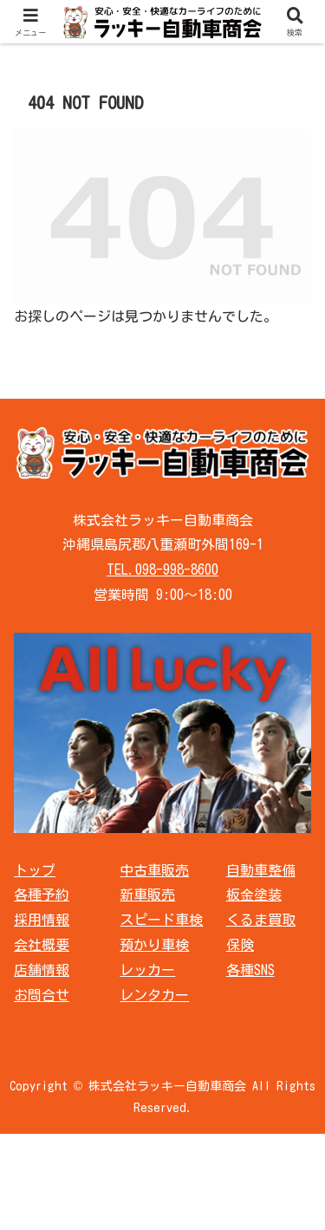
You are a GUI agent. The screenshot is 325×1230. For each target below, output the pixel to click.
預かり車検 (154, 945)
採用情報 (41, 920)
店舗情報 (41, 970)
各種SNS (250, 970)
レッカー (147, 970)
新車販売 (147, 894)
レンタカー (154, 995)
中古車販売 (154, 870)
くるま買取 (261, 920)
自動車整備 (261, 870)
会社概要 (41, 945)
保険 (240, 945)
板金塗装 (254, 894)
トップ (34, 870)
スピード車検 (161, 920)
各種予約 (41, 894)
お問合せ (41, 995)
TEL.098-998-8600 (162, 569)
